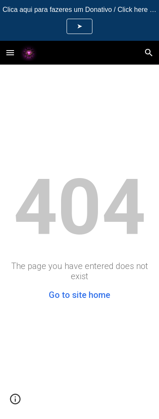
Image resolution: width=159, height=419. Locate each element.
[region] (79, 20)
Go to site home (79, 295)
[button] (10, 52)
